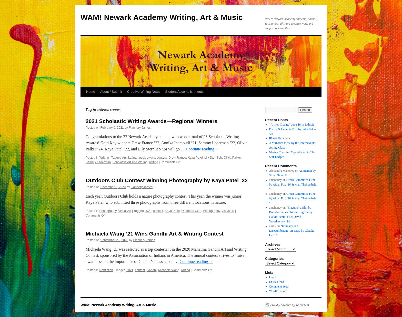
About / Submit (111, 92)
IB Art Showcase (279, 138)
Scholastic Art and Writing (130, 162)
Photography (107, 211)
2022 (148, 211)
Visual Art (124, 211)
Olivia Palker (232, 157)
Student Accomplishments (184, 92)
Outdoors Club (191, 211)
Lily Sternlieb (213, 157)
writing (153, 162)
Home (90, 92)
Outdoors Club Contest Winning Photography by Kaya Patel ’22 (167, 180)
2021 (129, 270)
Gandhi (152, 270)
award (151, 157)
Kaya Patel (195, 157)
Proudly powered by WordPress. (290, 305)
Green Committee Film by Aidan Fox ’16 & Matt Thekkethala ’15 (292, 184)
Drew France (177, 157)
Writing (104, 157)
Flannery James (139, 127)
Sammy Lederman (98, 162)
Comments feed (279, 286)
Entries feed (276, 282)
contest (162, 157)
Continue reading (202, 149)
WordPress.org (278, 291)
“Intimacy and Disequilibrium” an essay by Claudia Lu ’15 (292, 230)
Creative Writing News (143, 92)
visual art (228, 211)
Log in (273, 277)
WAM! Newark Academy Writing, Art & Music (162, 17)
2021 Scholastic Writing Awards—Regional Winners (151, 121)
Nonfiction (106, 270)
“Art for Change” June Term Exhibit (291, 124)
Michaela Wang (168, 270)
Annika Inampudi (133, 157)
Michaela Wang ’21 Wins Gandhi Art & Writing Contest (155, 234)
